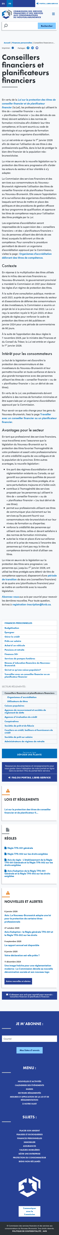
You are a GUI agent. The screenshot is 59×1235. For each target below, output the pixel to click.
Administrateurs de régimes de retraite (25, 741)
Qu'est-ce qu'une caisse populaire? (23, 669)
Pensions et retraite (14, 649)
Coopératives (12, 721)
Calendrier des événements (29, 1085)
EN (3, 3)
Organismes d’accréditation (21, 697)
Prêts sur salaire (13, 641)
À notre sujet (29, 1103)
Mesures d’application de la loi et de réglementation (29, 1098)
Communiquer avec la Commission (29, 1211)
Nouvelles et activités (29, 1081)
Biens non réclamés (29, 1161)
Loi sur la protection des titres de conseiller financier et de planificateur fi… (27, 811)
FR (10, 3)
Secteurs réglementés (29, 1093)
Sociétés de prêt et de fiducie (19, 725)
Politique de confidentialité (26, 1231)
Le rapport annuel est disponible (21, 945)
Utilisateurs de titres (17, 701)
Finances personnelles (22, 42)
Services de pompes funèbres (20, 658)
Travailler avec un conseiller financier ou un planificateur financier (27, 675)
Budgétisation (12, 627)
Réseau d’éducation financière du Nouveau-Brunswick (27, 664)
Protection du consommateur (29, 1157)
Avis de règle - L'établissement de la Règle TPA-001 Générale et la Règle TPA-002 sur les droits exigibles (28, 862)
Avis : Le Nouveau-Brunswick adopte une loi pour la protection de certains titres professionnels (27, 918)
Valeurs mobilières (29, 1150)
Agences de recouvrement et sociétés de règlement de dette (25, 711)
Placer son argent (29, 1130)
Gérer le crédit (12, 636)
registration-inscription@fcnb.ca (31, 604)
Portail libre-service (48, 3)
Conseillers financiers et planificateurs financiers (29, 693)
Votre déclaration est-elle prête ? (21, 955)
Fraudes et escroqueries (29, 1134)
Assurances (29, 1146)
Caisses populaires (14, 705)
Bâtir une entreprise (29, 1153)
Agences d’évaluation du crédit (21, 716)
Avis (45, 1231)
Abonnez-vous (10, 596)
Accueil (7, 42)
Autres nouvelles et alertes (18, 981)
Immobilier (29, 1142)
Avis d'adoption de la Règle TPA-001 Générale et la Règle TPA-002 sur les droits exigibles (27, 873)
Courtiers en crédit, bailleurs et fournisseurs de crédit (29, 731)
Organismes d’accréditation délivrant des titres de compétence (27, 255)
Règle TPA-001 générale (20, 847)
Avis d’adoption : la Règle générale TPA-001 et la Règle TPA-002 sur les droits (28, 933)
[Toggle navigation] (53, 14)
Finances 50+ (11, 654)
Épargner (9, 632)
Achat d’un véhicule (15, 645)
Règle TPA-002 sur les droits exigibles (27, 853)
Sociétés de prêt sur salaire (19, 737)
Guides (29, 1089)
